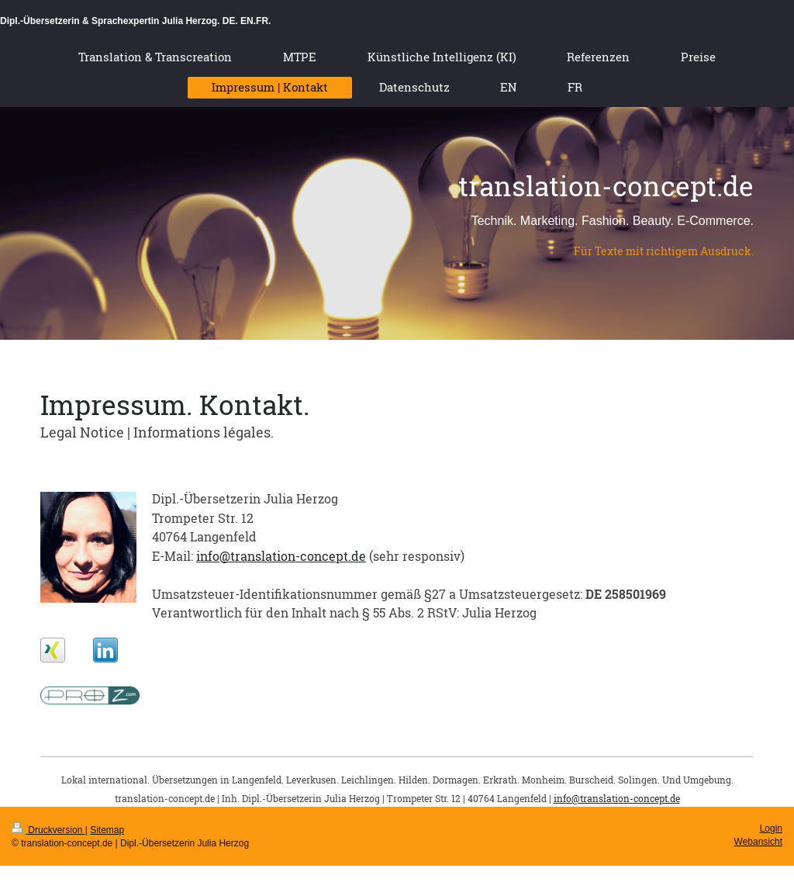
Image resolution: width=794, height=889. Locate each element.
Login (771, 828)
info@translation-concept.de (281, 556)
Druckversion (48, 830)
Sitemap (107, 830)
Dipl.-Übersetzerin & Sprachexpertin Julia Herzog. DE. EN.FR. (135, 21)
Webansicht (758, 841)
